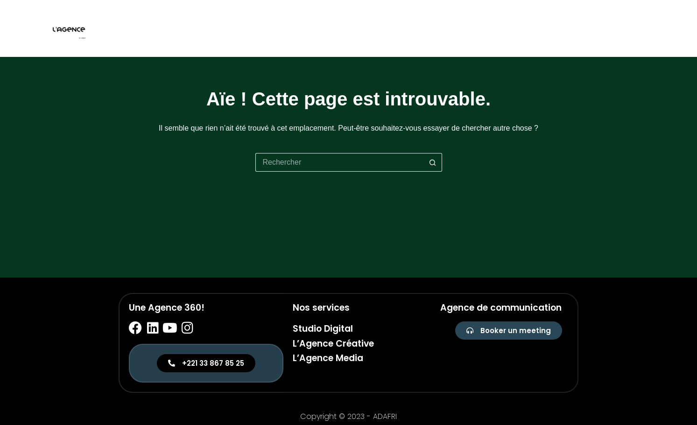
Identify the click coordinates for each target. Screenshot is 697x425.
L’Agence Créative (333, 343)
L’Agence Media (328, 358)
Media (638, 28)
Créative (598, 28)
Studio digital (542, 28)
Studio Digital (323, 328)
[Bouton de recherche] (432, 162)
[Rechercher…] (339, 162)
